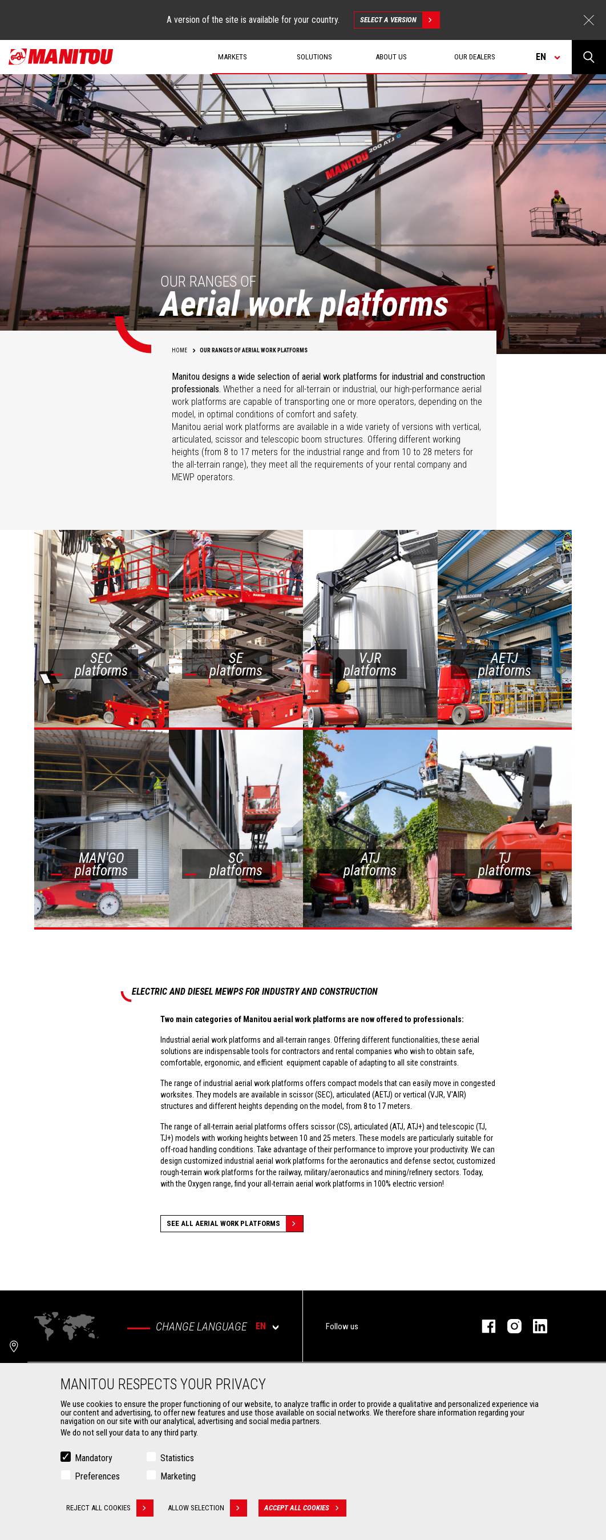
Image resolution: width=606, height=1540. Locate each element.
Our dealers (474, 57)
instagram (509, 1326)
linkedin (534, 1326)
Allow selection (207, 1509)
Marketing (178, 1477)
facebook (483, 1326)
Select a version (399, 20)
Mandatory (93, 1459)
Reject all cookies (109, 1509)
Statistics (177, 1459)
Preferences (97, 1477)
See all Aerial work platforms (235, 1224)
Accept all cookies (305, 1509)
